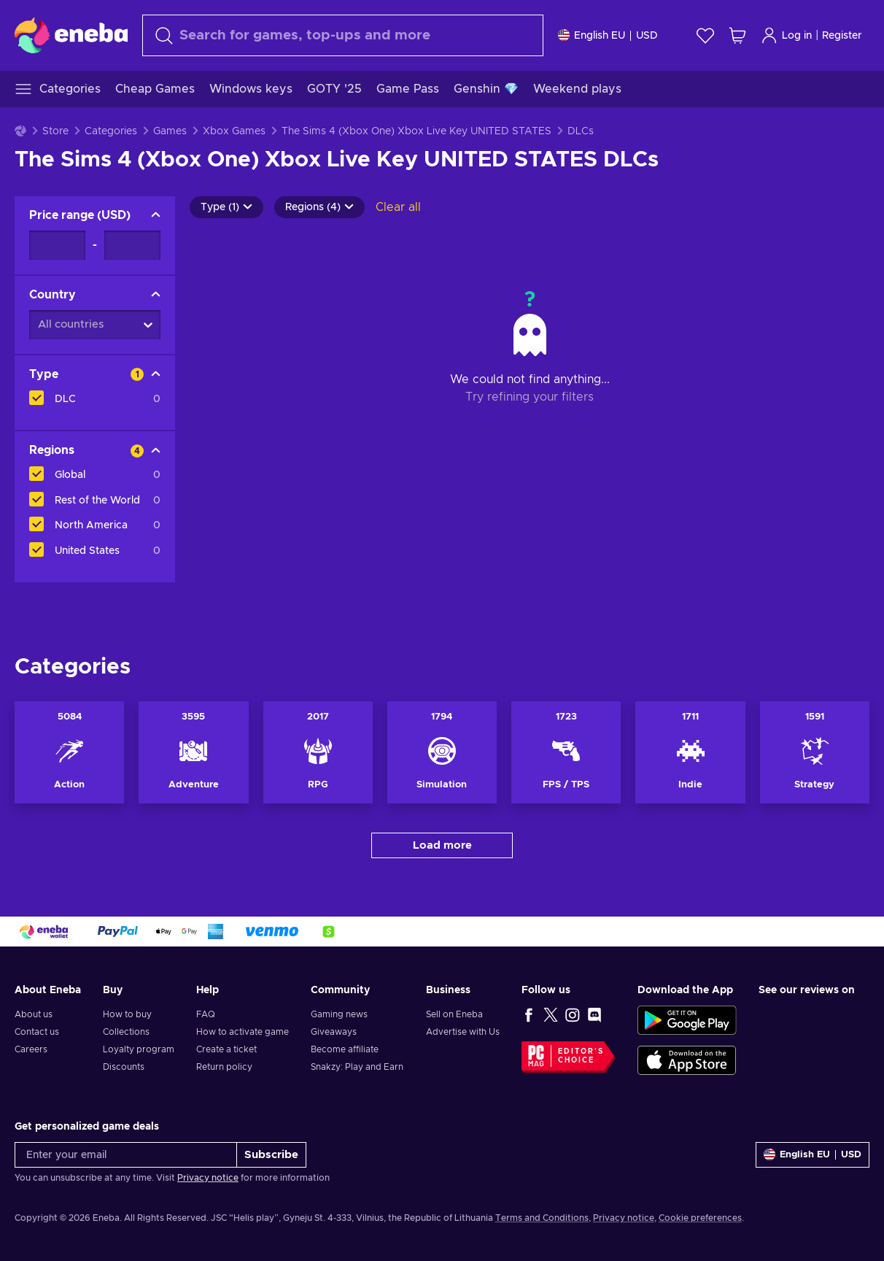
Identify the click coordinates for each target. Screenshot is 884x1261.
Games (170, 131)
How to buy (127, 1014)
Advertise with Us (463, 1031)
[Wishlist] (705, 35)
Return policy (224, 1067)
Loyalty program (138, 1049)
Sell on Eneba (454, 1014)
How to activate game (242, 1031)
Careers (31, 1049)
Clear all (398, 207)
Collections (126, 1031)
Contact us (37, 1031)
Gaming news (339, 1014)
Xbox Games (234, 131)
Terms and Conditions (542, 1218)
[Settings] (608, 35)
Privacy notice (208, 1177)
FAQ (205, 1014)
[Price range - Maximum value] (132, 245)
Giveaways (334, 1031)
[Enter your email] (126, 1155)
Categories (111, 131)
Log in (786, 35)
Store (55, 131)
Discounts (123, 1067)
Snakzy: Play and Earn (357, 1067)
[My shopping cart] (737, 35)
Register (842, 36)
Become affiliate (345, 1049)
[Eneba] (71, 35)
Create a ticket (226, 1049)
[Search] (342, 35)
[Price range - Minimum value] (57, 245)
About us (34, 1014)
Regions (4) (319, 207)
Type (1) (226, 207)
